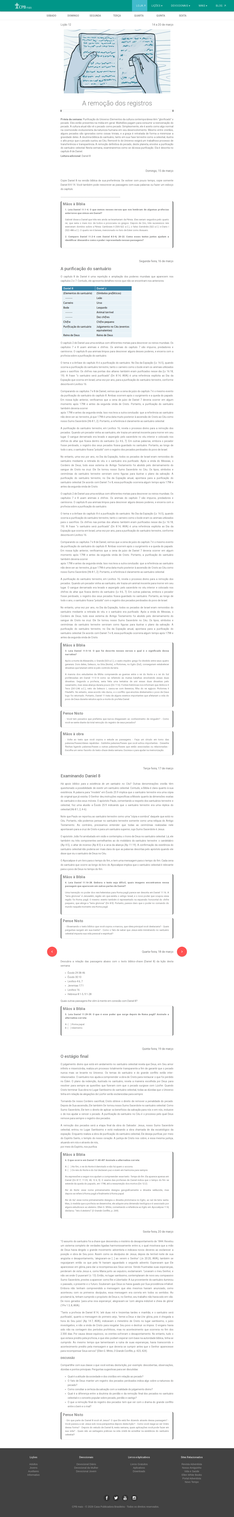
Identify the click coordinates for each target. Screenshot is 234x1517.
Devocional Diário (86, 1464)
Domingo (73, 15)
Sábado (51, 15)
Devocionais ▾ (180, 5)
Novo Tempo (192, 1482)
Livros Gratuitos (139, 1464)
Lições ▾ (157, 5)
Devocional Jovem (86, 1471)
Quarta (139, 15)
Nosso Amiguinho (191, 1467)
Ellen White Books (192, 1474)
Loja (141, 5)
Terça (117, 15)
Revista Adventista (191, 1464)
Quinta (160, 15)
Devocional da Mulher (86, 1467)
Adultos (33, 1464)
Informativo (33, 1474)
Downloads (139, 1471)
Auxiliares (33, 1471)
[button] (107, 1498)
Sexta (182, 15)
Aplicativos (139, 1467)
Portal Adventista (191, 1478)
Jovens (33, 1467)
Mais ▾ (203, 5)
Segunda (95, 15)
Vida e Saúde (191, 1471)
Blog (221, 5)
